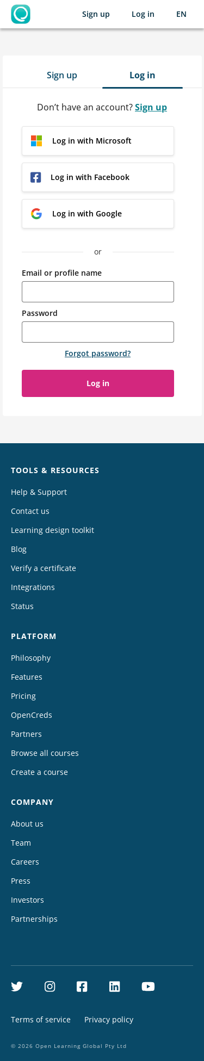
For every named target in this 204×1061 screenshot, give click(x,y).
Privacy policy (108, 1019)
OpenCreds (31, 715)
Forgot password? (98, 353)
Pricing (23, 696)
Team (21, 842)
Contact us (30, 511)
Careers (25, 862)
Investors (27, 900)
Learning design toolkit (52, 530)
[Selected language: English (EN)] (181, 14)
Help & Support (39, 492)
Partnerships (34, 919)
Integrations (33, 587)
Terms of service (41, 1019)
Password (40, 313)
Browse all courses (45, 753)
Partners (26, 734)
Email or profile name (62, 273)
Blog (19, 549)
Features (26, 677)
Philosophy (31, 658)
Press (20, 881)
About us (27, 823)
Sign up (96, 14)
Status (22, 606)
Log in (143, 14)
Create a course (39, 772)
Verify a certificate (43, 568)
